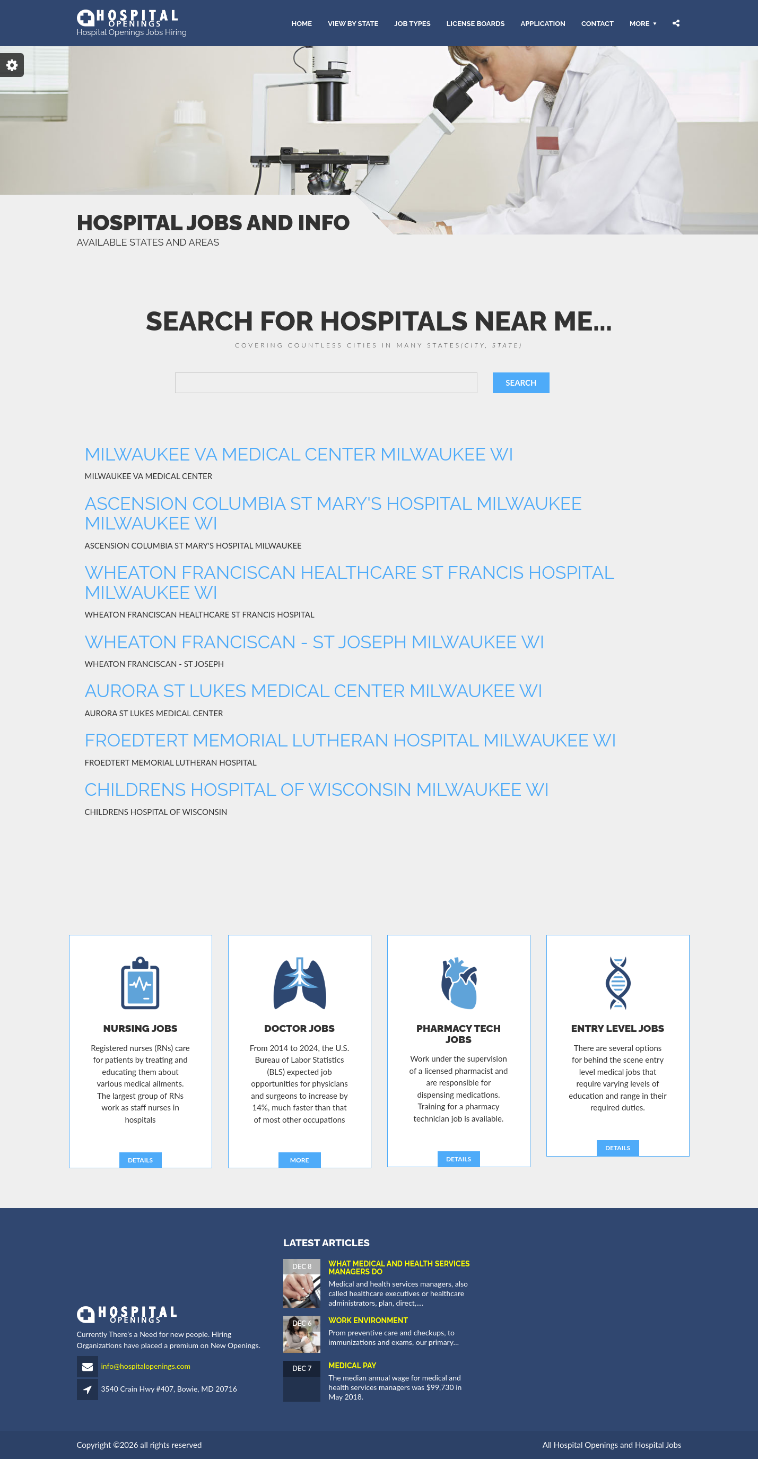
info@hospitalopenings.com (146, 1365)
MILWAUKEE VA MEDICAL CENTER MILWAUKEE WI (299, 454)
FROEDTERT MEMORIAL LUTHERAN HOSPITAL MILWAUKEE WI (350, 740)
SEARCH (521, 382)
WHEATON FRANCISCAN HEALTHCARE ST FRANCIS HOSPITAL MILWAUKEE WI (349, 582)
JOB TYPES (412, 23)
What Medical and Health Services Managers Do (398, 1268)
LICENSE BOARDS (476, 23)
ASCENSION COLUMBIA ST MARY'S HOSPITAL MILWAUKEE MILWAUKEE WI (333, 513)
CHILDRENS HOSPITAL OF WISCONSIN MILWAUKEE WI (317, 789)
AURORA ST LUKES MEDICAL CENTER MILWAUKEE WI (314, 690)
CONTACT (597, 23)
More (640, 23)
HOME (302, 23)
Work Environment (368, 1320)
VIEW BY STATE (353, 23)
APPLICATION (542, 23)
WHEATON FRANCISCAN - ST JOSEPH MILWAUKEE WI (315, 642)
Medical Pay (352, 1365)
